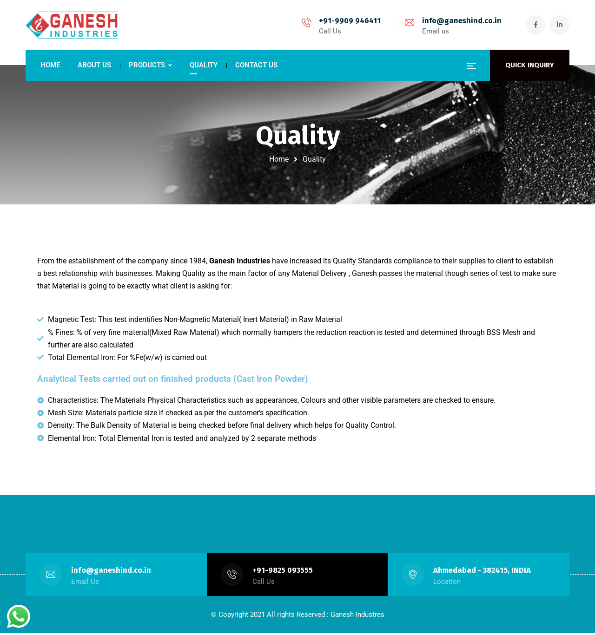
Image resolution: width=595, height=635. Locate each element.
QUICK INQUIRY (529, 65)
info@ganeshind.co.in (459, 20)
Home (279, 159)
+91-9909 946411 (347, 20)
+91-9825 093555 (282, 572)
